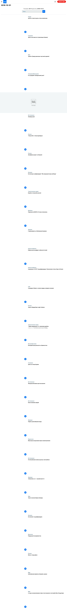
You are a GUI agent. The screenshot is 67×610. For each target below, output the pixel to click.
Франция (30, 420)
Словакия (30, 362)
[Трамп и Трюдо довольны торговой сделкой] (47, 64)
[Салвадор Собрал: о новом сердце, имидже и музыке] (47, 295)
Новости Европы (32, 248)
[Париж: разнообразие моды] (47, 429)
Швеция (30, 229)
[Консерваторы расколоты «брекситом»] (47, 353)
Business (30, 210)
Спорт (29, 16)
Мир (29, 54)
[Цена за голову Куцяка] (47, 372)
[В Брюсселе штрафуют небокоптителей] (47, 257)
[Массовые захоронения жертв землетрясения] (47, 448)
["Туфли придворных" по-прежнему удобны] (47, 334)
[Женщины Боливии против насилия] (47, 391)
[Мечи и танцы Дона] (47, 562)
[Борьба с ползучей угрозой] (47, 200)
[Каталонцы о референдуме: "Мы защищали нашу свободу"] (47, 181)
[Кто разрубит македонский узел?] (47, 83)
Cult (29, 286)
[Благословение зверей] (47, 410)
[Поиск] (33, 11)
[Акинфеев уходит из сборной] (47, 162)
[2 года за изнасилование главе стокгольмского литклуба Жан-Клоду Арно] (47, 600)
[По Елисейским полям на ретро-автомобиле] (47, 467)
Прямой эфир (61, 1)
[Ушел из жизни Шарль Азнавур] (47, 505)
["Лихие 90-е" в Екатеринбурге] (47, 143)
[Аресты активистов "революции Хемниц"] (47, 45)
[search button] (43, 11)
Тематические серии (33, 191)
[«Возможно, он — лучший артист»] (47, 486)
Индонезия (30, 439)
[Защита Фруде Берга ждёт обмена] (47, 315)
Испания (30, 172)
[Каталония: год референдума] (47, 524)
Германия (30, 35)
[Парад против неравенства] (47, 543)
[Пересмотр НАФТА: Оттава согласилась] (47, 219)
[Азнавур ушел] (47, 124)
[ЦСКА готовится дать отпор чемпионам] (47, 26)
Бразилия (30, 534)
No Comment (31, 115)
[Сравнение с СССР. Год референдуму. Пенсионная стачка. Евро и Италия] (47, 276)
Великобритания (32, 343)
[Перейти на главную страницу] (5, 1)
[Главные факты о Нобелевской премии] (47, 238)
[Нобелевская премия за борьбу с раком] (47, 581)
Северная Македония (33, 73)
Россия (30, 134)
